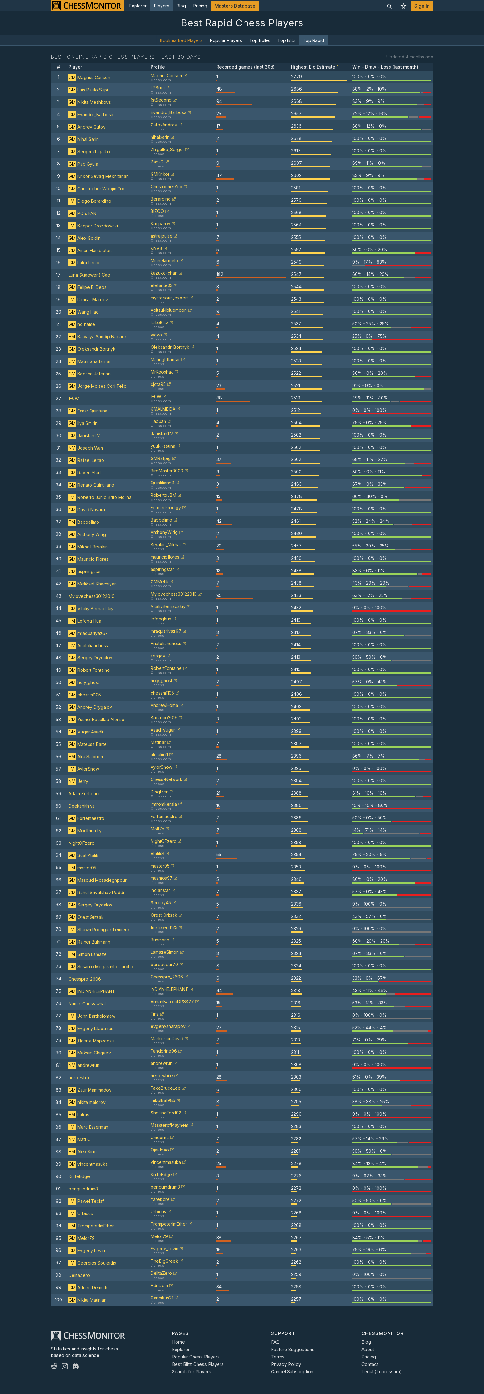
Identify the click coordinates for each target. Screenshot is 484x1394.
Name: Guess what (87, 1003)
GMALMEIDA (163, 409)
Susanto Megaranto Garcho (100, 966)
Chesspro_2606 (85, 979)
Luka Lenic (83, 262)
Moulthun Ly (85, 830)
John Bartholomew (91, 1016)
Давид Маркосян (91, 1040)
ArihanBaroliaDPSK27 (172, 1001)
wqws (156, 334)
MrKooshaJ (162, 371)
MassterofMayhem (169, 1125)
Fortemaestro (86, 818)
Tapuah (158, 421)
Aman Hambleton (90, 250)
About (367, 1349)
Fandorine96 (164, 1051)
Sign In (422, 6)
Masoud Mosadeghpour (97, 880)
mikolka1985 (163, 1100)
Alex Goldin (84, 238)
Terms (278, 1357)
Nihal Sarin (83, 139)
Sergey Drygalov (90, 657)
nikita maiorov (87, 1102)
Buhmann (160, 939)
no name (81, 324)
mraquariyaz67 (88, 633)
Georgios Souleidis (92, 1262)
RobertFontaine (166, 668)
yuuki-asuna (163, 446)
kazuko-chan (164, 273)
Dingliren (160, 791)
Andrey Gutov (87, 126)
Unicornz (160, 1137)
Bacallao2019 (164, 717)
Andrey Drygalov (90, 707)
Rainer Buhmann (89, 941)
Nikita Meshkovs (89, 102)
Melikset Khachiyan (92, 583)
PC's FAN (82, 213)
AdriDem (159, 1285)
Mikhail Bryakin (88, 546)
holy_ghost (83, 682)
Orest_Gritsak (164, 915)
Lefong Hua (84, 620)
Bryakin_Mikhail (166, 544)
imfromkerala (164, 804)
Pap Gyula (83, 164)
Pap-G (157, 161)
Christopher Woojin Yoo (97, 188)
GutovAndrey (164, 124)
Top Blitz (286, 40)
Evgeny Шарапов (91, 1028)
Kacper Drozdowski (93, 225)
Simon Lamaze (87, 954)
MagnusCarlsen (166, 75)
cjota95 (158, 384)
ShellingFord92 (166, 1112)
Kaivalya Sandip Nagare (97, 336)
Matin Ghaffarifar (89, 361)
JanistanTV (84, 435)
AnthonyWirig (164, 532)
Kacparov (160, 223)
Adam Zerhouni (84, 793)
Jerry (78, 781)
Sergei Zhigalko (89, 151)
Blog (181, 5)
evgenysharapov (168, 1026)
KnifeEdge (79, 1176)
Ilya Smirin (83, 423)
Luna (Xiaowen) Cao (89, 274)
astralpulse (162, 236)
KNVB (156, 248)
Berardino (161, 198)
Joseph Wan (85, 447)
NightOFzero (81, 843)
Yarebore (160, 1199)
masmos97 (162, 878)
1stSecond (161, 100)
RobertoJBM (163, 495)
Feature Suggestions (293, 1349)
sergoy (158, 655)
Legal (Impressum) (381, 1372)
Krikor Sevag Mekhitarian (98, 176)
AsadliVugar (163, 730)
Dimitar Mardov (88, 299)
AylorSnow (83, 768)
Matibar (158, 742)
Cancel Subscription (292, 1372)
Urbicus (80, 1213)
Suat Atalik (83, 855)
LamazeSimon (165, 952)
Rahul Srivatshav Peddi (96, 892)
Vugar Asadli (85, 731)
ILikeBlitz (159, 322)
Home (178, 1342)
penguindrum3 (83, 1188)
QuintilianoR (162, 482)
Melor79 (81, 1238)
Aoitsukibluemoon (169, 310)
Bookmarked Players (181, 40)
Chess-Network (166, 779)
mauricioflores (165, 557)
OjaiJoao (160, 1149)
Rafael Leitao (86, 460)
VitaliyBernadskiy (168, 606)
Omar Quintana (87, 410)
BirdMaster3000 (167, 470)
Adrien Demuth (87, 1287)
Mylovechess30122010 (92, 596)
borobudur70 (164, 964)
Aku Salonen (85, 756)
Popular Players (226, 40)
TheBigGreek (164, 1261)
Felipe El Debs (87, 287)
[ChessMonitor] (87, 5)
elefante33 (162, 285)
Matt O (79, 1139)
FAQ (275, 1342)
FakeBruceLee (166, 1088)
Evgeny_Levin (164, 1248)
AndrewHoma (164, 705)
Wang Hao (83, 312)
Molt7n (157, 828)
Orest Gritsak (86, 917)
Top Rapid (313, 40)
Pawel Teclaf (86, 1201)
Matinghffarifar (165, 359)
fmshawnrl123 (164, 927)
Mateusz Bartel (88, 744)
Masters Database (235, 6)
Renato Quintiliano (91, 485)
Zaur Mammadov (89, 1089)
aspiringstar (84, 571)
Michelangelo (164, 260)
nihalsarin (160, 137)
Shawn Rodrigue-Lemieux (99, 929)
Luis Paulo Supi (88, 89)
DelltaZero (79, 1275)
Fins (155, 1013)
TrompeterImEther (91, 1225)
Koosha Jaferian (89, 373)
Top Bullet (259, 40)
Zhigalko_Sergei (167, 149)
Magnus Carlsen (89, 77)
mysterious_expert (169, 297)
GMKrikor (160, 174)
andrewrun (83, 1065)
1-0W (74, 398)
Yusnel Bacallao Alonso (96, 719)
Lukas (78, 1114)
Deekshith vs (82, 806)
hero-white (80, 1077)
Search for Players (191, 1372)
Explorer (138, 5)
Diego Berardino (89, 201)
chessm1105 (84, 694)
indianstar (160, 890)
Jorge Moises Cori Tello (97, 386)
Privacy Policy (286, 1364)
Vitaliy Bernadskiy (91, 608)
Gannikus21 (162, 1297)
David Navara (86, 509)
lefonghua (161, 618)
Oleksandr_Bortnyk (170, 347)
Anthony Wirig (87, 534)
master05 (82, 867)
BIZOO (157, 211)
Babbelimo (83, 522)
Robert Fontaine (89, 670)
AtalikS (157, 853)
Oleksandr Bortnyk (91, 349)
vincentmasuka (88, 1164)
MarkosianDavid (167, 1038)
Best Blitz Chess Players (198, 1364)
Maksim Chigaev (89, 1052)
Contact (369, 1364)
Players (161, 5)
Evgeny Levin (86, 1250)
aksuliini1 (159, 754)
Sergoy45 (161, 902)
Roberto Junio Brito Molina (99, 497)
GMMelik (159, 581)
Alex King (82, 1151)
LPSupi (158, 87)
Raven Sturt (84, 472)
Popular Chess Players (196, 1357)
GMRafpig (161, 458)
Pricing (200, 5)
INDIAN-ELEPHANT (91, 991)
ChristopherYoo (166, 186)
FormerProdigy (166, 507)
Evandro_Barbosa (90, 114)
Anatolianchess (88, 645)
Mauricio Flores (88, 559)
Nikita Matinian (87, 1300)
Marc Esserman (88, 1127)
